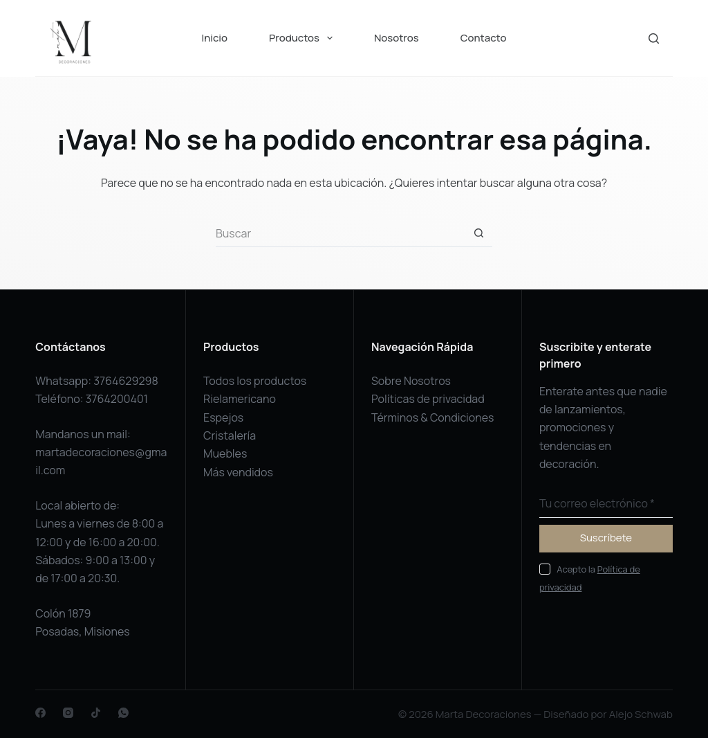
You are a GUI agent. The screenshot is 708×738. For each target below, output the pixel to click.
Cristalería (229, 435)
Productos (303, 38)
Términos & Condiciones (432, 417)
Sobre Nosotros (411, 380)
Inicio (214, 37)
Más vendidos (238, 472)
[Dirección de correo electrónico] (606, 504)
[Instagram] (68, 713)
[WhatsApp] (123, 713)
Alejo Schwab (641, 714)
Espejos (223, 417)
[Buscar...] (340, 233)
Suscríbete (606, 537)
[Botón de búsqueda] (478, 233)
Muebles (225, 453)
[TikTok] (96, 713)
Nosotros (396, 37)
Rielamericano (239, 398)
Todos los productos (254, 380)
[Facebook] (40, 713)
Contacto (483, 37)
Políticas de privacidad (428, 398)
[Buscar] (654, 38)
